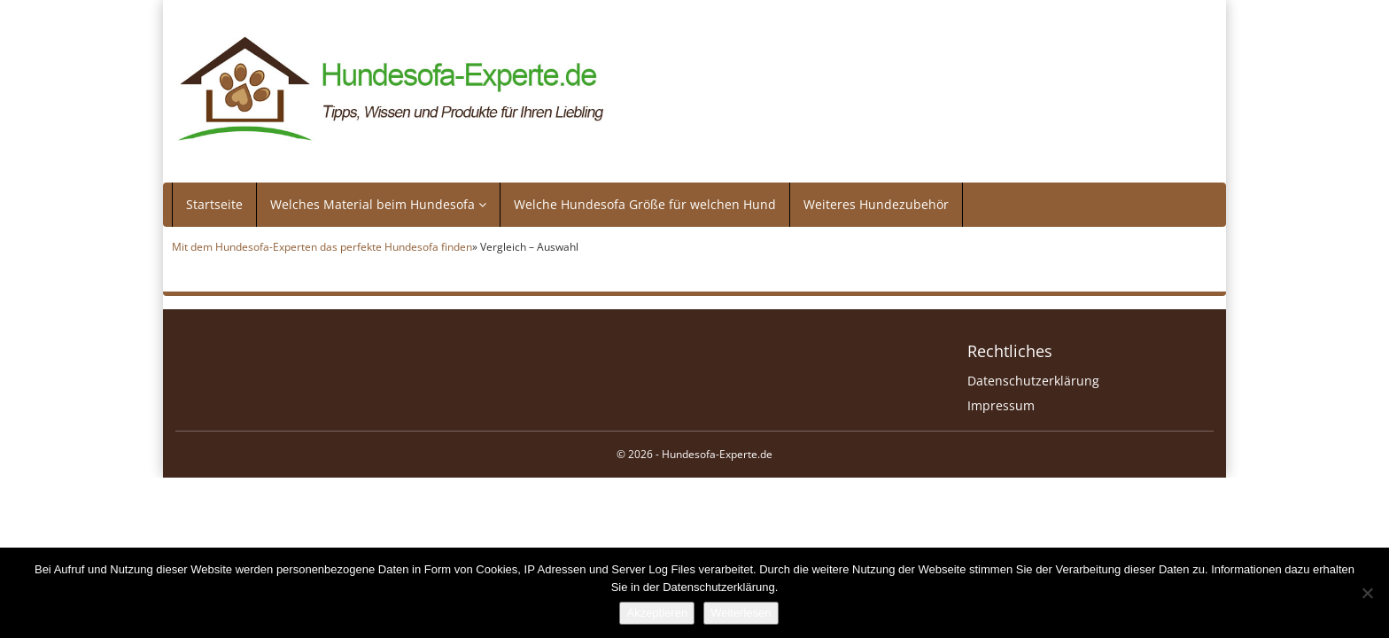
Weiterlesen (740, 612)
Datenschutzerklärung (1033, 380)
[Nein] (1367, 593)
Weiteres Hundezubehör (876, 204)
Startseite (214, 204)
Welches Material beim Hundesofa (378, 204)
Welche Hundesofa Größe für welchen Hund (645, 204)
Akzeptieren (656, 612)
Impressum (1001, 405)
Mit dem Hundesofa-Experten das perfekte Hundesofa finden (322, 246)
